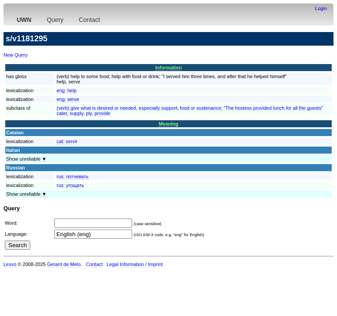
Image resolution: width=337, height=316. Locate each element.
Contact (89, 19)
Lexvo (10, 264)
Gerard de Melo (63, 264)
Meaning (169, 123)
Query (55, 19)
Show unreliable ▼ (26, 159)
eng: (66, 90)
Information (168, 67)
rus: (73, 176)
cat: (67, 141)
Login (321, 8)
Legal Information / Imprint (135, 264)
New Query (16, 54)
